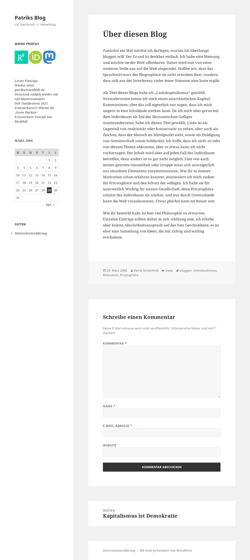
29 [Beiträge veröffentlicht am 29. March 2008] (49, 190)
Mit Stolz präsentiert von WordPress (166, 550)
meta (169, 270)
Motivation (110, 275)
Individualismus (205, 270)
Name (109, 406)
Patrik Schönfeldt (146, 270)
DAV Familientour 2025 (31, 103)
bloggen (186, 270)
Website (110, 445)
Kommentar (114, 343)
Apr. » (50, 204)
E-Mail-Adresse (117, 426)
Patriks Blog (30, 17)
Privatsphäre (129, 275)
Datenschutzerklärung (31, 233)
